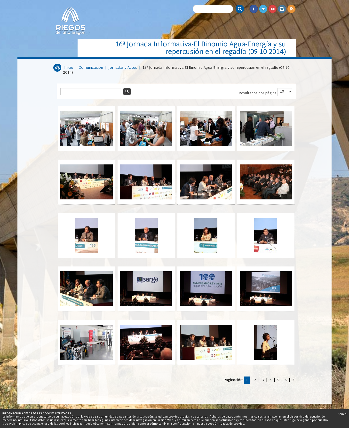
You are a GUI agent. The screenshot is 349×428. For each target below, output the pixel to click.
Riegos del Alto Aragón (70, 21)
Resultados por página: (258, 93)
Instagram (282, 9)
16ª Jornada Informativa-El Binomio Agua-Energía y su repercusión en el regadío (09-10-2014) (177, 70)
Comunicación (91, 68)
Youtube (272, 9)
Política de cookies (231, 423)
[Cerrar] (342, 414)
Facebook (253, 9)
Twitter (263, 9)
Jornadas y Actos (123, 68)
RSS (291, 9)
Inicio (68, 68)
